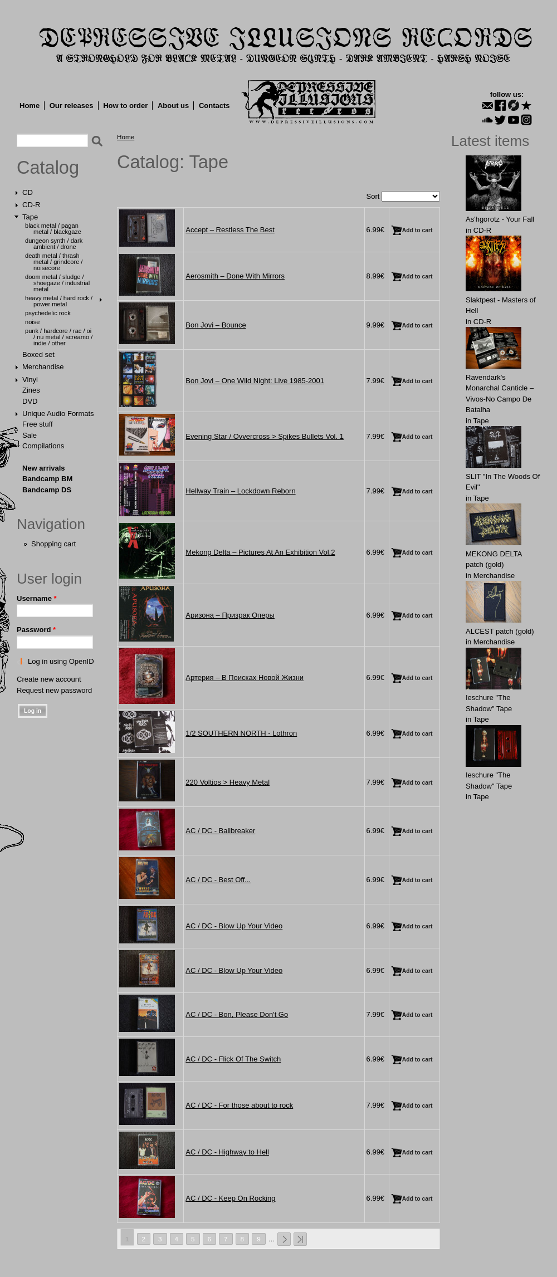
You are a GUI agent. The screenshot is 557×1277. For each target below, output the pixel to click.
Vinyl (30, 379)
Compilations (43, 446)
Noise (32, 322)
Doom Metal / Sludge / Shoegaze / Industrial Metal (57, 282)
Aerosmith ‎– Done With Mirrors (235, 276)
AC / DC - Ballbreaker (220, 830)
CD (27, 192)
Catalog (48, 168)
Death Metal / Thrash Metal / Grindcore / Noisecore (53, 261)
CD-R (31, 204)
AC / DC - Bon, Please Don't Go (236, 1014)
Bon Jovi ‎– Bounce (215, 325)
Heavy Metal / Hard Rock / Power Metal (58, 301)
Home (29, 105)
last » (300, 1239)
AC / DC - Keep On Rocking (230, 1198)
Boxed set (38, 354)
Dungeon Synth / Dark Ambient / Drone (53, 243)
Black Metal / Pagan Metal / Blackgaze (53, 228)
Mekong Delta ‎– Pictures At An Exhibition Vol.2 (260, 552)
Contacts (214, 105)
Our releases (72, 105)
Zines (31, 390)
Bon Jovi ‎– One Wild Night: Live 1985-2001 (254, 380)
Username (37, 598)
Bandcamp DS (46, 490)
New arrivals (43, 468)
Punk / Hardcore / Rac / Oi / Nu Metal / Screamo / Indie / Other (58, 336)
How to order (125, 105)
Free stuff (37, 424)
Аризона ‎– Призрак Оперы (230, 615)
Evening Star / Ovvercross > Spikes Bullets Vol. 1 (264, 436)
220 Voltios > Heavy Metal (227, 782)
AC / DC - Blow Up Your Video (233, 926)
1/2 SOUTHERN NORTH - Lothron (241, 733)
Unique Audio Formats (58, 413)
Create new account (49, 679)
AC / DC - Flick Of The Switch (233, 1059)
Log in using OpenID (61, 661)
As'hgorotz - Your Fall (500, 219)
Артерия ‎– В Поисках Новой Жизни (244, 677)
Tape (30, 217)
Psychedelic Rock (48, 313)
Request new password (54, 690)
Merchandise (42, 367)
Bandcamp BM (47, 478)
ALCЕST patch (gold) (500, 631)
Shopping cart (53, 544)
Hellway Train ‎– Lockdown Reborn (240, 491)
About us (173, 105)
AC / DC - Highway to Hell (227, 1152)
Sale (29, 435)
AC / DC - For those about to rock (239, 1105)
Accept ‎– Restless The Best (229, 230)
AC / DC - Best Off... (218, 879)
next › (284, 1239)
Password (36, 629)
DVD (29, 401)
